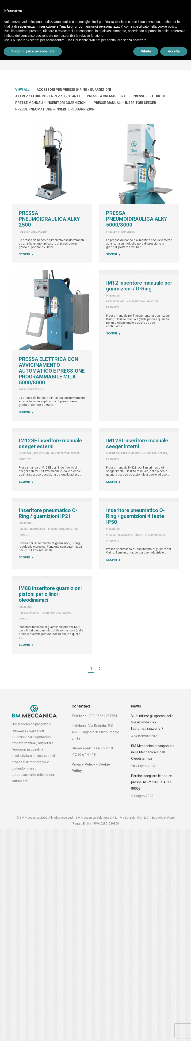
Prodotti (112, 307)
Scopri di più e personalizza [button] (32, 51)
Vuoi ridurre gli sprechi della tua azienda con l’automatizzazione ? (152, 722)
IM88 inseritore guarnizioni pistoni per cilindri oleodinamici (50, 594)
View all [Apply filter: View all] (22, 90)
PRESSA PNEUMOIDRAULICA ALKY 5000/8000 (136, 219)
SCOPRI (26, 254)
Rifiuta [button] (146, 51)
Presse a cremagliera (33, 232)
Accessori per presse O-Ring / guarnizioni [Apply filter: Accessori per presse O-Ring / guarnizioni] (74, 90)
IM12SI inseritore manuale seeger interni (137, 443)
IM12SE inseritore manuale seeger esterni (50, 443)
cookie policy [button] (166, 26)
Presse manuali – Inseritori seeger (57, 453)
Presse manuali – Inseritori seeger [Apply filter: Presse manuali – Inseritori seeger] (125, 103)
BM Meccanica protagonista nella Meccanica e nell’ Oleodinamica (152, 752)
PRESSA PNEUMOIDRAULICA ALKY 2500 (49, 219)
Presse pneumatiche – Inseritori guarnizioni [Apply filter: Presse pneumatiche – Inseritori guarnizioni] (55, 109)
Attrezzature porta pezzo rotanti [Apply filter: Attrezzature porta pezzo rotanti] (47, 96)
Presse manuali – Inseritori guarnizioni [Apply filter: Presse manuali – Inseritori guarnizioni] (51, 103)
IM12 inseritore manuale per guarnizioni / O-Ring (139, 286)
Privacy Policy (83, 764)
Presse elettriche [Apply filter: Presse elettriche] (149, 96)
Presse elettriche (31, 389)
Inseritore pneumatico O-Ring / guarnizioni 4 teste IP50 (135, 516)
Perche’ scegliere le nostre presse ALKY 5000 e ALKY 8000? (151, 782)
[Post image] (52, 164)
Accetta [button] (174, 51)
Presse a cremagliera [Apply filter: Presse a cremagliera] (106, 96)
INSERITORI (113, 295)
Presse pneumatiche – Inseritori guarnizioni (48, 529)
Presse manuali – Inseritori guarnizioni (132, 301)
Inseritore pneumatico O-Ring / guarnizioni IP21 (48, 513)
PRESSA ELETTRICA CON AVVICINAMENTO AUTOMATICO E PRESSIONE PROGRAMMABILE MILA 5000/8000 (52, 370)
